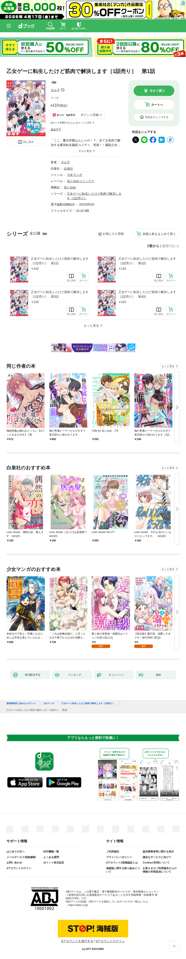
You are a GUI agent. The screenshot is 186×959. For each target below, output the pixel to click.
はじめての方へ (15, 851)
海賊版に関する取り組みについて (123, 870)
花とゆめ (70, 187)
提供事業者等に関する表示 (158, 851)
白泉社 (68, 168)
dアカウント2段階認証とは (122, 862)
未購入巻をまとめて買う (159, 234)
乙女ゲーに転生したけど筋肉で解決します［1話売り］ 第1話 (60, 261)
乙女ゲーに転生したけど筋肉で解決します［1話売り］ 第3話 (60, 294)
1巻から (153, 246)
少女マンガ (74, 175)
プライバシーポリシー (119, 857)
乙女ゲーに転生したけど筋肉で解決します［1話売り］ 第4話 (147, 294)
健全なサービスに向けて (157, 857)
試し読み (28, 141)
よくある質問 (51, 857)
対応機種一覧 (51, 851)
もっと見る (168, 366)
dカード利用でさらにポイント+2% (71, 122)
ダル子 (55, 90)
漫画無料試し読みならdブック (21, 703)
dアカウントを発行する (77, 941)
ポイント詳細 (90, 115)
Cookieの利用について (156, 862)
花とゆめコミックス (80, 181)
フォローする (63, 90)
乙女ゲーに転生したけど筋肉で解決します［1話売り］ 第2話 (147, 261)
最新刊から (171, 246)
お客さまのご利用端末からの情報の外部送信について (159, 870)
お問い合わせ (14, 862)
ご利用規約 (112, 851)
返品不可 (56, 129)
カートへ (157, 104)
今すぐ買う (157, 90)
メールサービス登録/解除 (21, 857)
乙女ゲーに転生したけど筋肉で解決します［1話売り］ (88, 703)
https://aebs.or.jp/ (78, 905)
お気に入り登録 (113, 233)
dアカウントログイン (18, 868)
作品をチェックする (156, 117)
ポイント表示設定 (53, 862)
